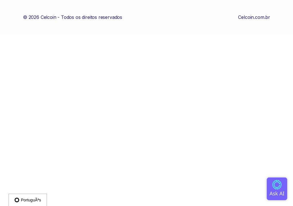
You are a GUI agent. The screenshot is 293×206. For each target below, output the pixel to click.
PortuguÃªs (28, 200)
